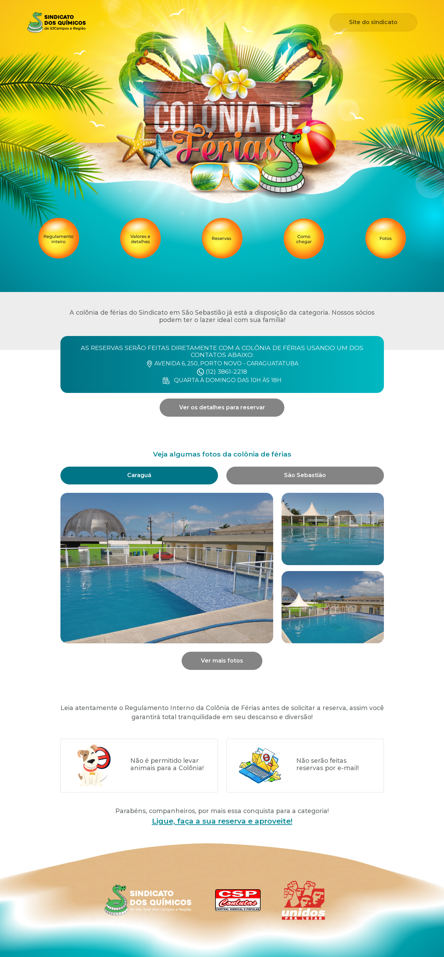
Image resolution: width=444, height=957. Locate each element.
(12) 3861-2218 (222, 371)
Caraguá (139, 475)
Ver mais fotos (222, 660)
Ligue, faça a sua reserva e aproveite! (222, 821)
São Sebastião (305, 475)
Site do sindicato (373, 22)
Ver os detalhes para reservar (222, 407)
